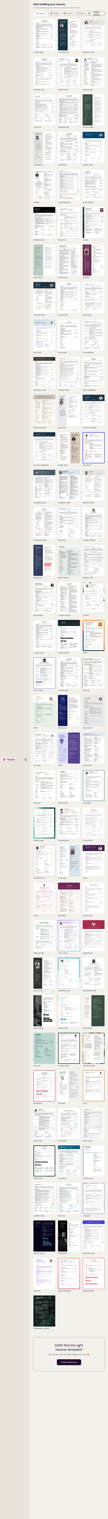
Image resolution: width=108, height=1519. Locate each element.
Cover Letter (9, 19)
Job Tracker (8, 24)
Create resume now (64, 1505)
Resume (7, 15)
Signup (10, 1514)
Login (11, 1508)
